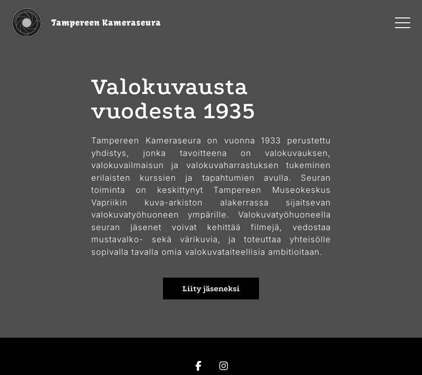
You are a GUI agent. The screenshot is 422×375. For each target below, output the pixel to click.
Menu (402, 17)
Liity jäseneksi (211, 288)
